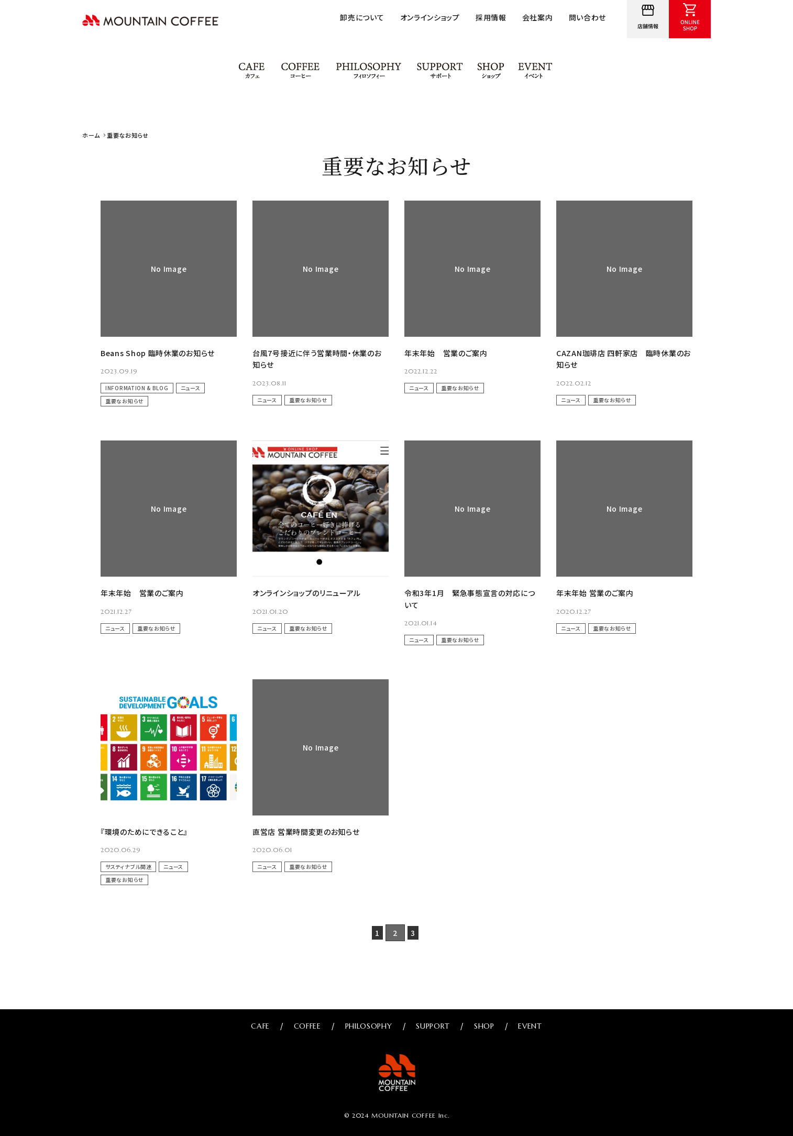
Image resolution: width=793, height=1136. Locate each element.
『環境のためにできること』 (144, 831)
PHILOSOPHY (368, 71)
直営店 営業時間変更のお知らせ (306, 831)
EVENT (535, 71)
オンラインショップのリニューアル (306, 593)
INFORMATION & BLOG (137, 388)
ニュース (191, 388)
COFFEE (300, 71)
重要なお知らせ (124, 401)
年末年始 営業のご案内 (446, 353)
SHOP (492, 71)
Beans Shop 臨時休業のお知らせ (158, 353)
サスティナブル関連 (128, 866)
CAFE (252, 71)
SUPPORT (440, 71)
